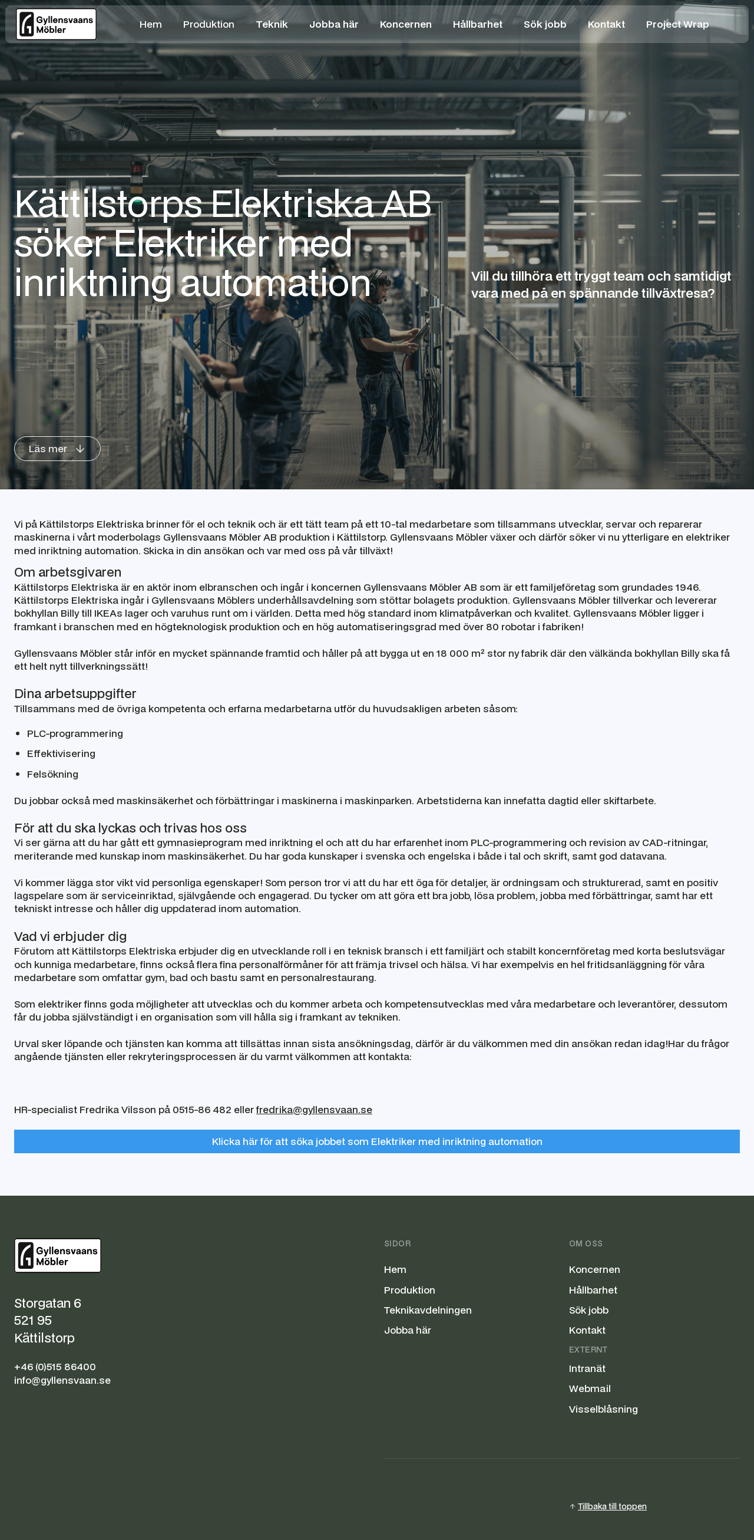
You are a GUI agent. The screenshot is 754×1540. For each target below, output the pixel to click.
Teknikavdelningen (428, 1310)
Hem (151, 24)
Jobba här (407, 1330)
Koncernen (594, 1269)
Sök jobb (589, 1310)
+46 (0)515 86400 (55, 1366)
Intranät (587, 1368)
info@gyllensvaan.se (62, 1380)
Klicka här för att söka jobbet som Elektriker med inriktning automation (377, 1141)
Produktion (208, 24)
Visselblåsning (603, 1409)
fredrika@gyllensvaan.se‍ (314, 1109)
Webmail (590, 1388)
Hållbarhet (593, 1290)
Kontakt (587, 1330)
